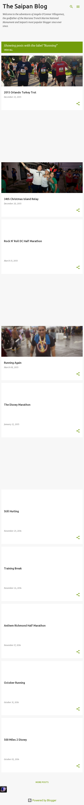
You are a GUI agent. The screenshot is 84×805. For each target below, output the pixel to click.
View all (8, 50)
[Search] (71, 7)
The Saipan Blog (25, 6)
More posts (42, 782)
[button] (78, 104)
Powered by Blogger (42, 800)
